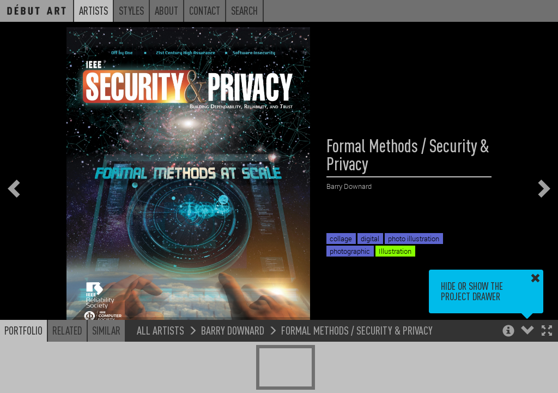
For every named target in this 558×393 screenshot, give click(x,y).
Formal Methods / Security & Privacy (357, 330)
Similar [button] (106, 330)
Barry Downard (232, 330)
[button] (547, 332)
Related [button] (67, 330)
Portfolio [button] (23, 330)
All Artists (160, 330)
